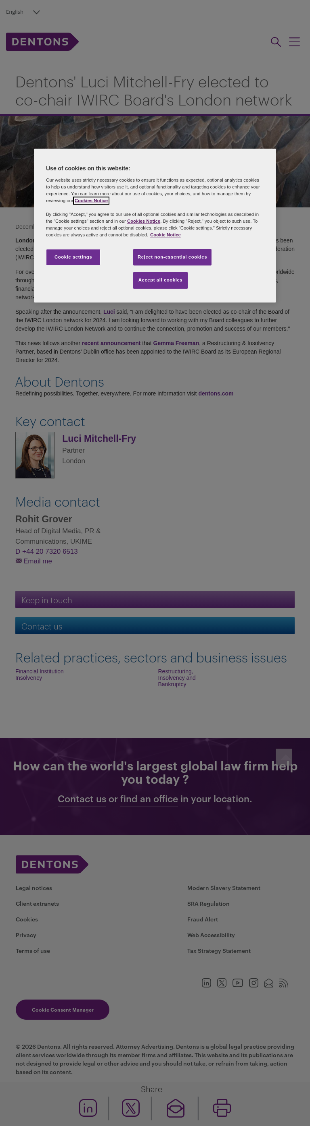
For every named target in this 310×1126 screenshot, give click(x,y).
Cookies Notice (91, 201)
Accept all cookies (160, 280)
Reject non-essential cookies (172, 257)
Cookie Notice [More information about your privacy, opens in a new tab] (165, 235)
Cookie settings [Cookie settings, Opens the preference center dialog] (73, 257)
